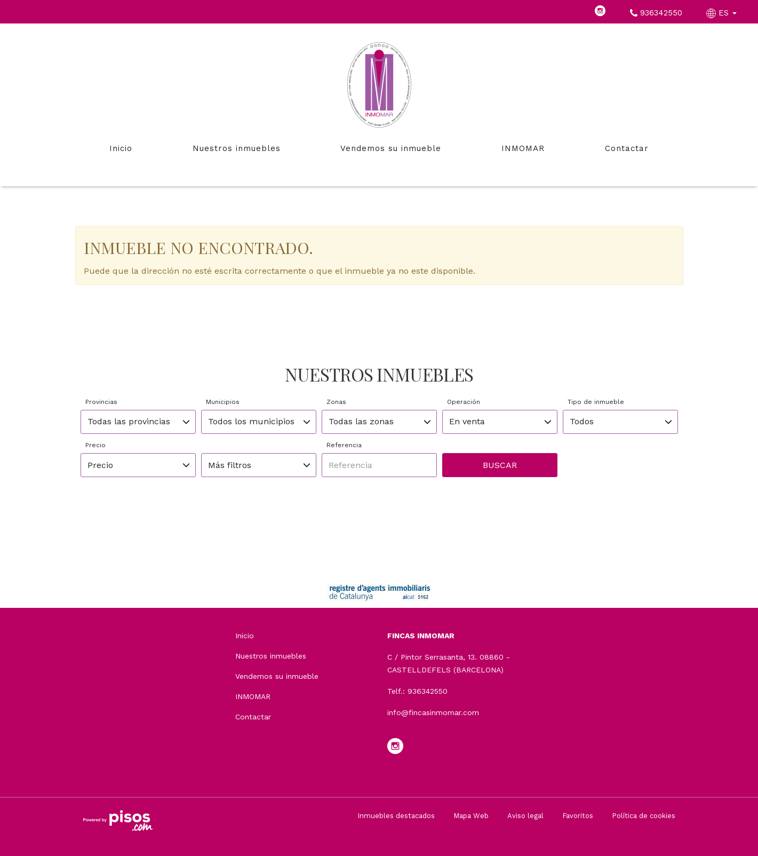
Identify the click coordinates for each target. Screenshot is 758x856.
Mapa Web (471, 816)
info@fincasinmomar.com (433, 712)
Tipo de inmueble (596, 402)
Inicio (120, 148)
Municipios (223, 402)
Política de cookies (643, 816)
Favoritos (577, 816)
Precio (95, 445)
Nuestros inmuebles (237, 148)
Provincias (101, 402)
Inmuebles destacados (396, 816)
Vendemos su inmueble (390, 148)
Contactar (627, 148)
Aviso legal (525, 816)
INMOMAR (523, 148)
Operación (463, 402)
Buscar (500, 465)
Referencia (344, 445)
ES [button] (722, 13)
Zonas (336, 402)
